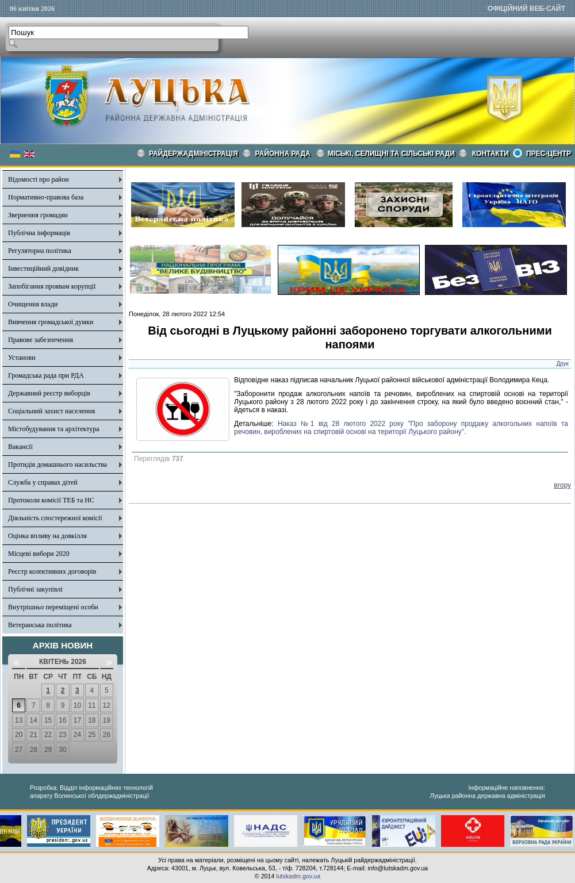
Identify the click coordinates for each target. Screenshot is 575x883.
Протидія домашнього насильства (57, 464)
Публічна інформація (39, 233)
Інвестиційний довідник (43, 268)
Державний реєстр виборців (49, 393)
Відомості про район (38, 179)
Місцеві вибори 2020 (39, 554)
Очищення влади (32, 304)
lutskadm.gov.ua (298, 876)
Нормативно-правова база (45, 197)
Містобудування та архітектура (53, 429)
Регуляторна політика (39, 251)
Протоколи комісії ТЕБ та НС (51, 500)
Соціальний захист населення (51, 411)
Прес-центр (548, 153)
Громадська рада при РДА (46, 375)
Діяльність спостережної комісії (55, 518)
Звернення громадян (38, 215)
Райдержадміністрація (193, 153)
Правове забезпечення (40, 340)
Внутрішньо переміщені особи (53, 607)
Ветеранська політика (40, 625)
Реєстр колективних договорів (52, 571)
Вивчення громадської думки (50, 322)
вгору (562, 485)
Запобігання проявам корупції (51, 286)
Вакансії (20, 447)
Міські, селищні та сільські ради (391, 153)
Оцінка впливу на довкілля (47, 536)
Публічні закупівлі (35, 589)
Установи (22, 358)
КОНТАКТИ (490, 153)
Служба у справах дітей (43, 482)
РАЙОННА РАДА (282, 153)
